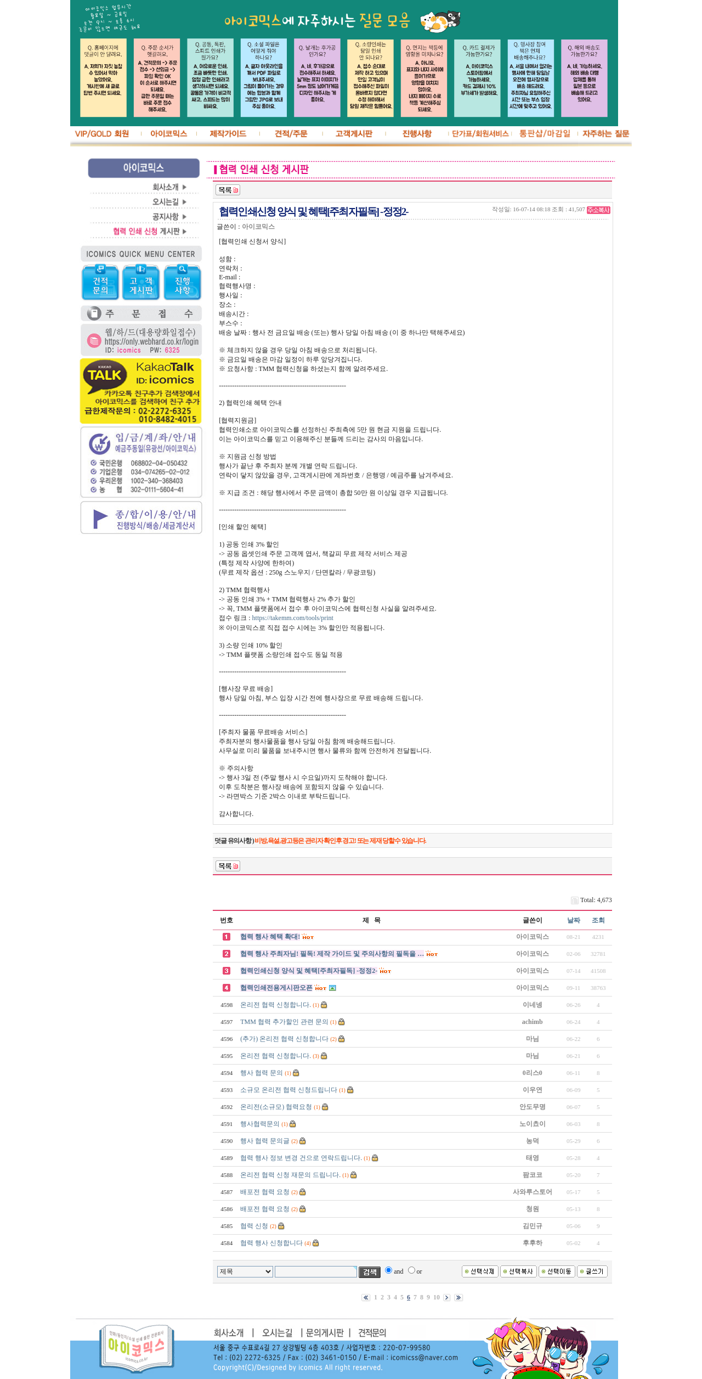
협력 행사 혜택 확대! (270, 937)
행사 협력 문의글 (265, 1141)
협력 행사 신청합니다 (271, 1243)
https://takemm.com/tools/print (292, 618)
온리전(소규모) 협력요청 (276, 1107)
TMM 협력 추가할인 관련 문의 (284, 1022)
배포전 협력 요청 (265, 1192)
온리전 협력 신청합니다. (275, 1005)
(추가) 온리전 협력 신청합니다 (284, 1039)
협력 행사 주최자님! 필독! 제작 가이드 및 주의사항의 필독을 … (332, 954)
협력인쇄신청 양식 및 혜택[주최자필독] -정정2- (308, 971)
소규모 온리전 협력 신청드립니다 (288, 1090)
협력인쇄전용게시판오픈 (276, 988)
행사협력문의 (260, 1124)
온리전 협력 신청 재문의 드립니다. (290, 1175)
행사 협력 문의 (261, 1073)
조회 (598, 920)
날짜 (573, 920)
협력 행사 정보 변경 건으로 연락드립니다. (301, 1158)
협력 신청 (254, 1226)
